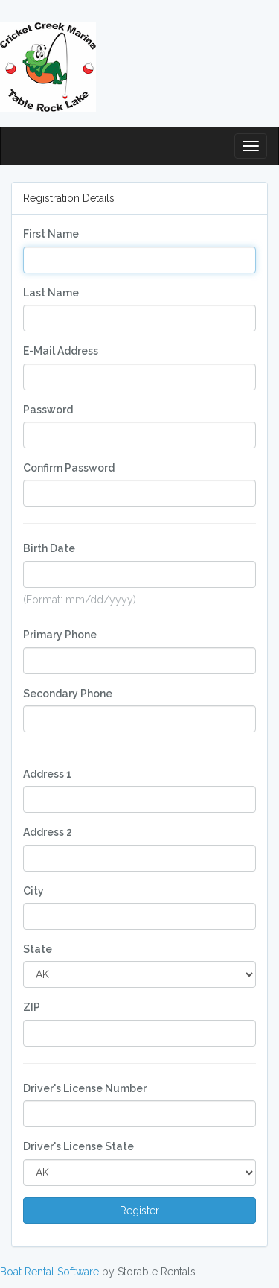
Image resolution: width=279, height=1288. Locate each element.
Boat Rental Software (49, 1272)
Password (48, 410)
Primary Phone (60, 635)
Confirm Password (69, 468)
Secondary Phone (67, 693)
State (37, 949)
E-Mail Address (60, 351)
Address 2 (47, 832)
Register (139, 1210)
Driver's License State (78, 1146)
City (33, 891)
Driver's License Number (85, 1088)
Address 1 (47, 774)
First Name (51, 234)
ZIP (31, 1007)
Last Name (51, 293)
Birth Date (49, 548)
